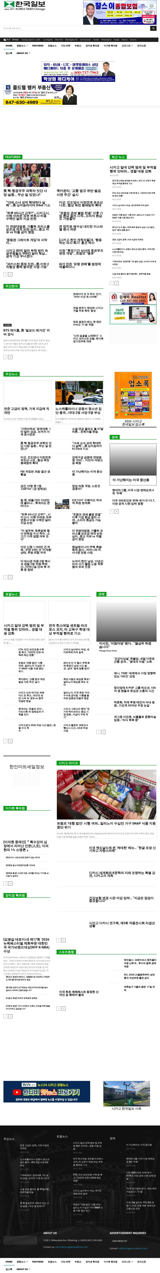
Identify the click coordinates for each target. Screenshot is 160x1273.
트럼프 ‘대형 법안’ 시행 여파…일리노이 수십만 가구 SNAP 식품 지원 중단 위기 (31, 667)
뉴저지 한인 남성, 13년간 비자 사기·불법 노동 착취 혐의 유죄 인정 (87, 564)
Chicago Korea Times (108, 650)
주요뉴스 (11, 374)
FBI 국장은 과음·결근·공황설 (35, 473)
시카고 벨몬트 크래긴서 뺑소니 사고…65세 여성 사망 (75, 728)
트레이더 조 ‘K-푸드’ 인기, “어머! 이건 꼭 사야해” (87, 295)
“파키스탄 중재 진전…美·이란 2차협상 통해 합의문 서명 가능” (27, 265)
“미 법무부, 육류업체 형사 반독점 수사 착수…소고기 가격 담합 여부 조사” (35, 535)
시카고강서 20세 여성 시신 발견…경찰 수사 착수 (38, 729)
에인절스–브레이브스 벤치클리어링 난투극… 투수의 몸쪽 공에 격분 (140, 963)
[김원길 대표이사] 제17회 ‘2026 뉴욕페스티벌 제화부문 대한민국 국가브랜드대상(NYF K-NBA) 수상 (26, 945)
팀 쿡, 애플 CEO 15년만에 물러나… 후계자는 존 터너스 (35, 503)
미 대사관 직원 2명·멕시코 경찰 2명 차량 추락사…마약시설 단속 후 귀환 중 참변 (35, 565)
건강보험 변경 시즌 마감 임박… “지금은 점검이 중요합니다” (121, 899)
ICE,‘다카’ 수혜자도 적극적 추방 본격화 (87, 502)
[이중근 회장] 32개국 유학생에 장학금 (21, 998)
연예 (101, 594)
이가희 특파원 (15, 808)
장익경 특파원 (15, 895)
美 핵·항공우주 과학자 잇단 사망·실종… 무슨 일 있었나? (25, 193)
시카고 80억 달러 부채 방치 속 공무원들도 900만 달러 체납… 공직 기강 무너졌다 (27, 253)
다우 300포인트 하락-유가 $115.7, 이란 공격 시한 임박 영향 (133, 502)
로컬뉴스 (11, 594)
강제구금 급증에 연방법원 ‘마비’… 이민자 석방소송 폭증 (87, 460)
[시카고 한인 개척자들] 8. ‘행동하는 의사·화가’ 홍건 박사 (80, 241)
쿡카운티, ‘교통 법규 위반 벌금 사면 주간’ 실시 (31, 680)
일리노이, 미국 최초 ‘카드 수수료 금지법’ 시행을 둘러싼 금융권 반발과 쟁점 (76, 695)
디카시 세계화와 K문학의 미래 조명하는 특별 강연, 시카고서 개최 (122, 874)
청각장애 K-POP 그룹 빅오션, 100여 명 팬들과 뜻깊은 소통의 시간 (135, 689)
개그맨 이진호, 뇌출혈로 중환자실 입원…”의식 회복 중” (135, 718)
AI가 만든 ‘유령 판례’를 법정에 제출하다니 (80, 265)
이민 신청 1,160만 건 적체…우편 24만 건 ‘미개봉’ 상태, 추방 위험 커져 (36, 549)
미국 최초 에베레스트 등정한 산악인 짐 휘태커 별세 (79, 993)
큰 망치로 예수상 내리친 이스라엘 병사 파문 (81, 228)
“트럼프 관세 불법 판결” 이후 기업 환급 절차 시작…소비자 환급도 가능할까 (81, 216)
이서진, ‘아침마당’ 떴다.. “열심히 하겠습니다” (125, 645)
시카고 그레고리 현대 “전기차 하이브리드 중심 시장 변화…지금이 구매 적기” (76, 713)
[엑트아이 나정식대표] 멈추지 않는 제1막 (23, 857)
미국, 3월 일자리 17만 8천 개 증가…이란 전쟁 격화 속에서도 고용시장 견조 (141, 1205)
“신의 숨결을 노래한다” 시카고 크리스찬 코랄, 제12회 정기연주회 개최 (88, 338)
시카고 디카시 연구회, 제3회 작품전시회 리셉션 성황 (122, 924)
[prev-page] (5, 274)
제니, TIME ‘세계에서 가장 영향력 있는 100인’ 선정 (134, 675)
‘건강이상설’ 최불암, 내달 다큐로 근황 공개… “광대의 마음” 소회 (134, 660)
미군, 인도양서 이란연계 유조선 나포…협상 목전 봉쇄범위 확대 (81, 204)
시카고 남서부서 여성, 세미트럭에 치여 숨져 (130, 205)
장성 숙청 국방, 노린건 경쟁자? (86, 487)
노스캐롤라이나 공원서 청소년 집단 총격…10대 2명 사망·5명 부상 (78, 411)
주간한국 (11, 286)
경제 (115, 437)
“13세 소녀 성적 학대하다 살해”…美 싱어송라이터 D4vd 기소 (28, 204)
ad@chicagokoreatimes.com (133, 1248)
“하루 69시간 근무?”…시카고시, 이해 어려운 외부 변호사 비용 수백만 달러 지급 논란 (28, 216)
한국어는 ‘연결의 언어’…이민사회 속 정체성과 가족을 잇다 (31, 712)
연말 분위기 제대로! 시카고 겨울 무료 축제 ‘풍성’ (88, 309)
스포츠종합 (66, 952)
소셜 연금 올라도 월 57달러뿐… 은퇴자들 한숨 (131, 274)
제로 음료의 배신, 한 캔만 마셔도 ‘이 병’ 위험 (87, 323)
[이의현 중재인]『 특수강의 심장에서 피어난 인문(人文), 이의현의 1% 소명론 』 (25, 846)
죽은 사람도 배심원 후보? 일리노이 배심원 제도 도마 (76, 682)
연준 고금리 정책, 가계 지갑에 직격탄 (127, 240)
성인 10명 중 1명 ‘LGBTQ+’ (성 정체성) (33, 487)
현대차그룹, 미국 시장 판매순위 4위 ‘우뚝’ (133, 492)
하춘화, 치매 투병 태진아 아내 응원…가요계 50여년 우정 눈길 (134, 704)
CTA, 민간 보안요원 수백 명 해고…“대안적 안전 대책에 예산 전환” (31, 652)
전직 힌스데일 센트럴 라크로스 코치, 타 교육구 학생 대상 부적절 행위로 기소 (69, 629)
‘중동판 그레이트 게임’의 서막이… (26, 241)
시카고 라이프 (68, 763)
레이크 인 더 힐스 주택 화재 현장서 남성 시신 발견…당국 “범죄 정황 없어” (76, 666)
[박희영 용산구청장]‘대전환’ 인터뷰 (20, 865)
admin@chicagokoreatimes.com (71, 1246)
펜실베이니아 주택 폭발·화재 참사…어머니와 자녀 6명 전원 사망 (87, 549)
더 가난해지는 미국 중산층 (87, 473)
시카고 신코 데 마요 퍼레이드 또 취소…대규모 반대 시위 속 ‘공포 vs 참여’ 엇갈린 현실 (31, 697)
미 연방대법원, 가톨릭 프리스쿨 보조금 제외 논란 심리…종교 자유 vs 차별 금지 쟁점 (28, 229)
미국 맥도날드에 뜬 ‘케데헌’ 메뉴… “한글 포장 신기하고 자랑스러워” (122, 849)
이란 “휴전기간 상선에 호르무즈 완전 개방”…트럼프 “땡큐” (81, 252)
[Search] (153, 28)
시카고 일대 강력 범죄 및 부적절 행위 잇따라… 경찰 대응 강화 (133, 169)
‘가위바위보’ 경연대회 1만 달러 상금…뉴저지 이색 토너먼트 (35, 431)
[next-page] (10, 274)
